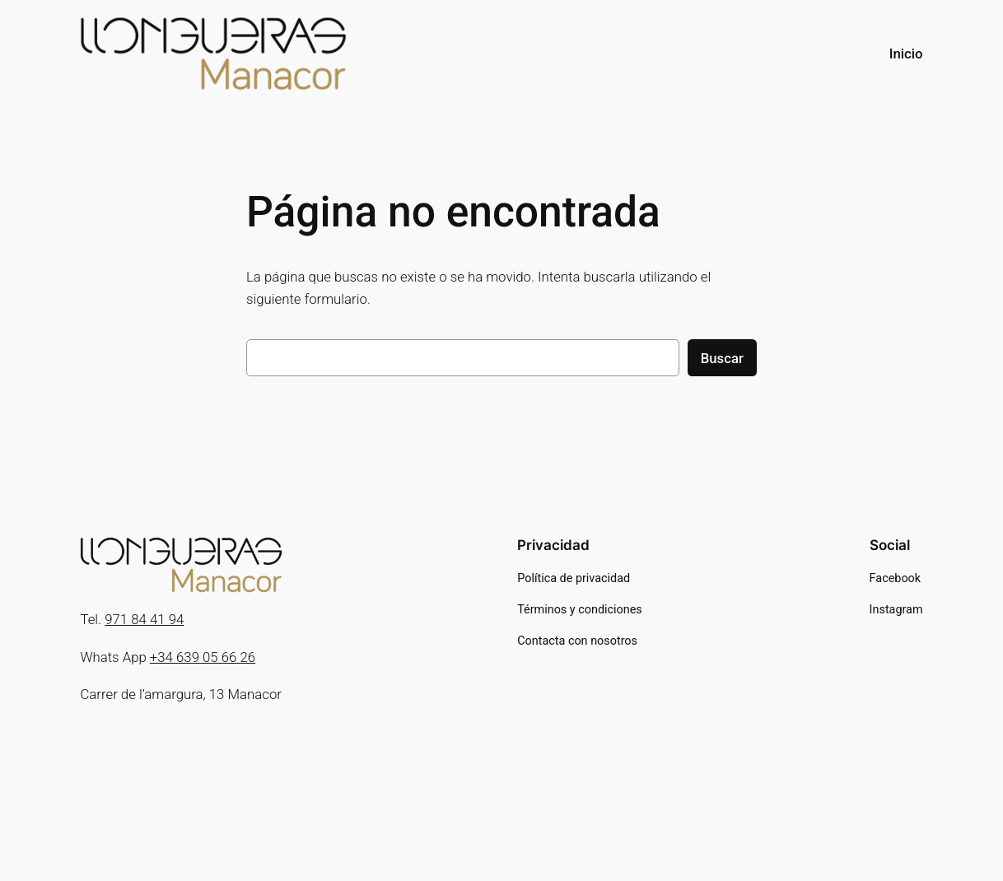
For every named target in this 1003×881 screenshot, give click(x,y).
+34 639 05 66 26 (202, 657)
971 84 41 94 (144, 619)
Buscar (722, 358)
